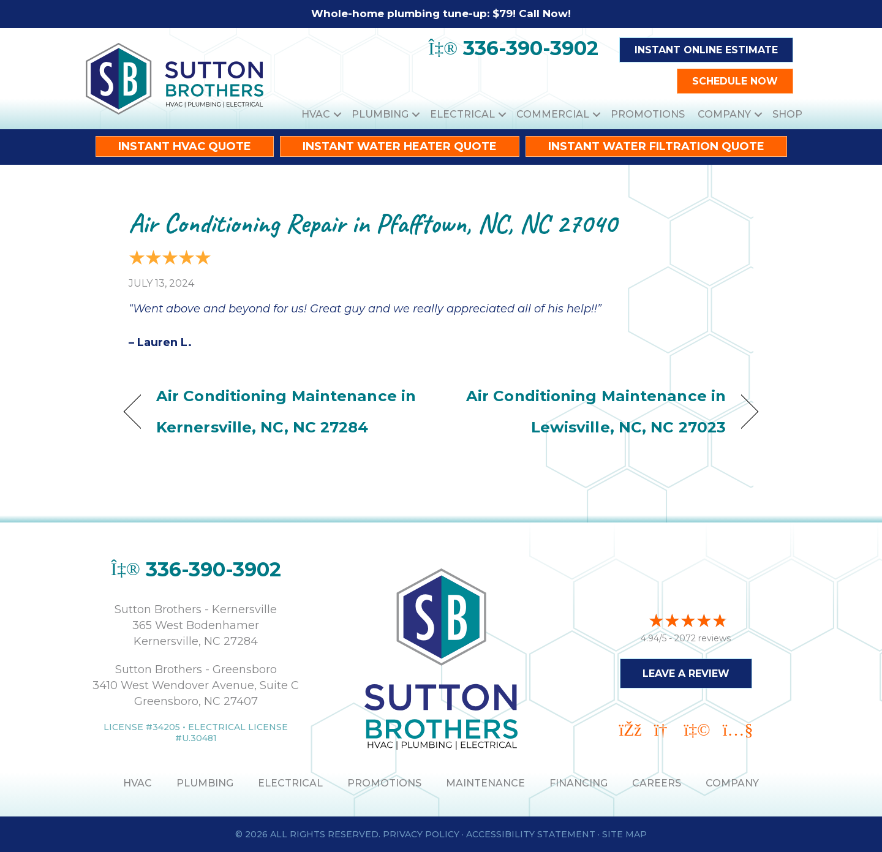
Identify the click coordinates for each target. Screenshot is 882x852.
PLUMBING (204, 783)
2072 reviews (702, 636)
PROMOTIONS (384, 783)
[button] (337, 114)
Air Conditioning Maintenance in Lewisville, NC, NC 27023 (593, 411)
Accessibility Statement (530, 834)
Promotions (648, 114)
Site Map (624, 834)
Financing (578, 783)
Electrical (462, 114)
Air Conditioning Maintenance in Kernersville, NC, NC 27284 (286, 411)
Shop (787, 114)
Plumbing (380, 114)
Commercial (552, 114)
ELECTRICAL (290, 783)
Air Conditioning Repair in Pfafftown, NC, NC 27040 (373, 223)
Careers (656, 783)
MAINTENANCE (485, 783)
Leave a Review (686, 671)
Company (724, 114)
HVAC (315, 114)
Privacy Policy (421, 834)
